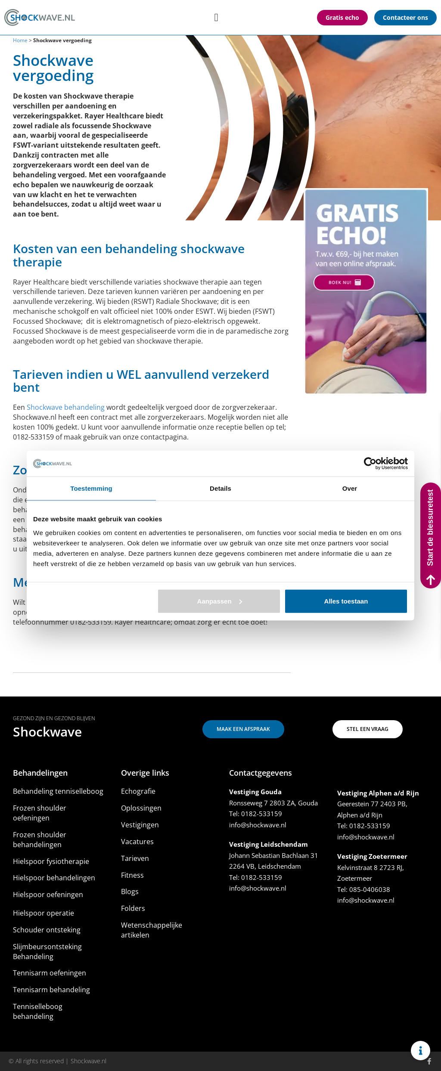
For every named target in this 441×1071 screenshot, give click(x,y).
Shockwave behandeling (66, 407)
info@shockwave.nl (257, 824)
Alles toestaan (346, 600)
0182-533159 (261, 813)
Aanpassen (219, 600)
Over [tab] (349, 488)
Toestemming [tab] (91, 488)
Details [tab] (220, 488)
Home (20, 40)
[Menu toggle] (216, 17)
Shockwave (47, 731)
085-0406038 (369, 889)
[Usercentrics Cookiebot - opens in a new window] (370, 463)
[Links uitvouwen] (420, 1050)
